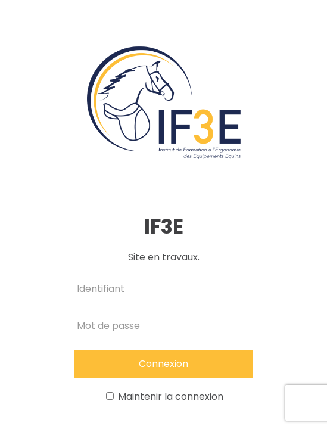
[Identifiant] (163, 288)
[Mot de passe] (163, 325)
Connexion (163, 364)
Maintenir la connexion (164, 396)
